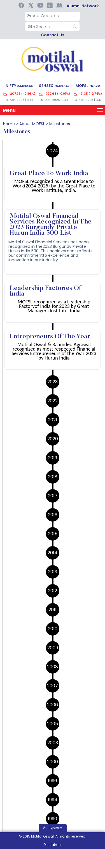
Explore (52, 828)
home (9, 124)
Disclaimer (52, 844)
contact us (52, 34)
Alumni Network (83, 5)
